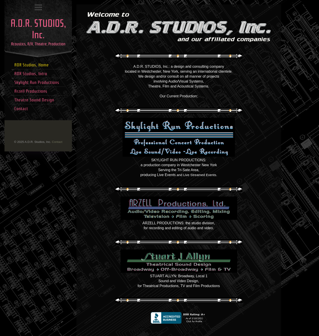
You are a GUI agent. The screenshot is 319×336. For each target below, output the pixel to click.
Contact (57, 142)
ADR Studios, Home (31, 65)
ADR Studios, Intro (30, 73)
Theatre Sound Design (34, 100)
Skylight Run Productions (36, 82)
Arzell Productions (30, 91)
